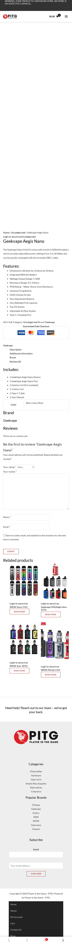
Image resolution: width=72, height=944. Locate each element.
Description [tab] (16, 349)
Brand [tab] (13, 357)
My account (16, 917)
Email (6, 527)
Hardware (36, 775)
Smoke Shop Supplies (36, 783)
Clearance (36, 791)
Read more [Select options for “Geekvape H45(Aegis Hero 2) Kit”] (50, 614)
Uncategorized (18, 232)
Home (6, 232)
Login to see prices (12, 236)
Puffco (36, 813)
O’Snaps (36, 805)
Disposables (36, 771)
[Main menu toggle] (66, 16)
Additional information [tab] (21, 353)
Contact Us (15, 929)
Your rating (9, 467)
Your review (10, 471)
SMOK (36, 821)
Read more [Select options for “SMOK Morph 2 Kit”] (50, 675)
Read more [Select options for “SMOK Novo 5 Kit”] (19, 612)
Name (7, 517)
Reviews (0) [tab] (15, 361)
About (13, 910)
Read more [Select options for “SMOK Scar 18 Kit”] (19, 671)
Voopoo (36, 829)
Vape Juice (36, 779)
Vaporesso (36, 825)
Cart (12, 923)
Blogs (13, 936)
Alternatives (36, 787)
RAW (36, 817)
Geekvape (50, 322)
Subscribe (36, 874)
